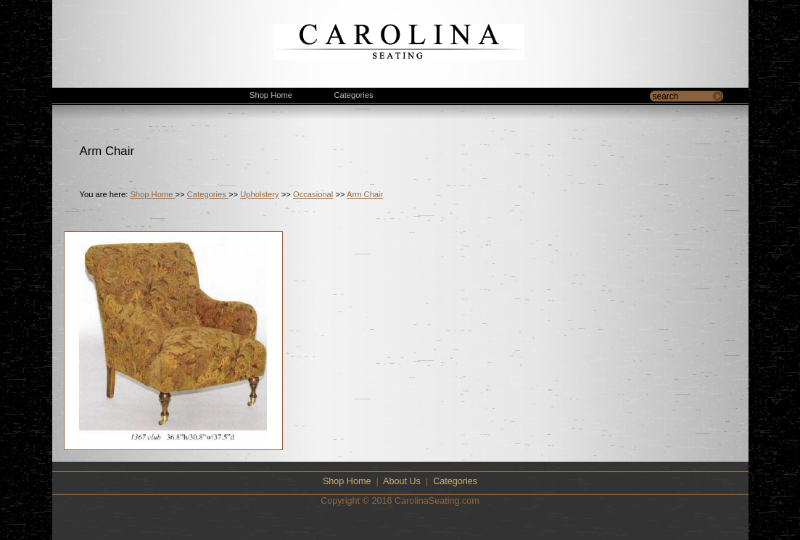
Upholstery (259, 194)
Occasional (313, 194)
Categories (207, 194)
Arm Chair (365, 194)
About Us (402, 481)
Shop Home (152, 194)
